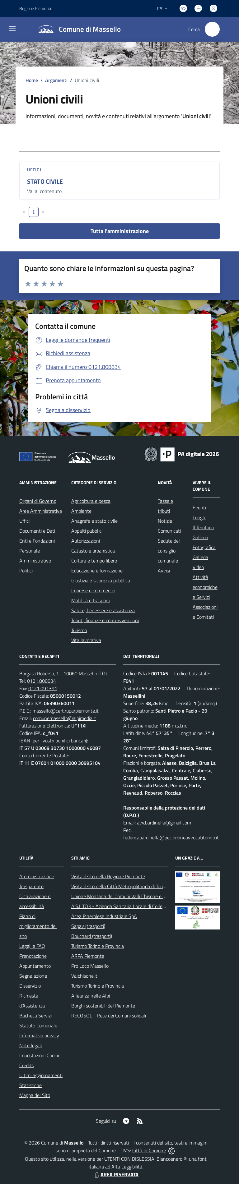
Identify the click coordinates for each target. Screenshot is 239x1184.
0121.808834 (41, 681)
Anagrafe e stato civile (94, 521)
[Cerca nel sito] (212, 29)
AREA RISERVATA (115, 1174)
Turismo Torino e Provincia (97, 946)
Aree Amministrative (40, 511)
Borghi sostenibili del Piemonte (103, 1005)
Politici (26, 570)
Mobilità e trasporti (90, 600)
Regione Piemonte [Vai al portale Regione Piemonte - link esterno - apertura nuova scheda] (35, 8)
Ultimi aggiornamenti (41, 1075)
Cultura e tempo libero (94, 560)
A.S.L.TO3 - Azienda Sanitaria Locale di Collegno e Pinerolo (131, 906)
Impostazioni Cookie (39, 1055)
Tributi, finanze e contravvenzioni (105, 620)
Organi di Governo (37, 501)
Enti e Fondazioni (37, 540)
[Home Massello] (77, 29)
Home (32, 80)
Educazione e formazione (97, 570)
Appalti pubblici (86, 531)
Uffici (34, 169)
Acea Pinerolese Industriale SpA (104, 916)
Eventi (199, 507)
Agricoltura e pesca (90, 501)
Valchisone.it (84, 976)
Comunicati (169, 531)
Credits (26, 1065)
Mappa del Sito (34, 1095)
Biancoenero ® (172, 1159)
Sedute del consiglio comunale (169, 550)
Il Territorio (203, 527)
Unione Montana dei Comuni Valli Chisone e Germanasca (130, 896)
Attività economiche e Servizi (205, 587)
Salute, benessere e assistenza (103, 610)
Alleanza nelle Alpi (90, 995)
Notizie (165, 521)
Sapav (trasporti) (88, 926)
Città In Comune (149, 1150)
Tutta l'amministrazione (120, 231)
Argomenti (56, 80)
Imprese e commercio (93, 590)
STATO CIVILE (45, 181)
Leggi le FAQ (32, 946)
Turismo (79, 630)
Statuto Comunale (38, 1025)
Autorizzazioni (85, 540)
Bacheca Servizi (35, 1015)
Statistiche (30, 1085)
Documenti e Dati (37, 531)
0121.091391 (42, 688)
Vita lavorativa (86, 640)
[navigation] (12, 28)
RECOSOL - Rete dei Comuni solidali (108, 1015)
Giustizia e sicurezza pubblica (100, 580)
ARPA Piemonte (87, 956)
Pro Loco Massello (90, 966)
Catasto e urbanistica (93, 550)
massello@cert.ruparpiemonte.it (65, 710)
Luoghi (199, 517)
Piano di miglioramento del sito (38, 926)
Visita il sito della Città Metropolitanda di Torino (119, 886)
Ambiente (81, 511)
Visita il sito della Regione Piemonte (108, 876)
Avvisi (164, 570)
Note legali (30, 1045)
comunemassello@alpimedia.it (64, 718)
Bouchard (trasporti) (91, 936)
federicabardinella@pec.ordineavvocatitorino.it (171, 837)
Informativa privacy (39, 1035)
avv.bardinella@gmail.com (164, 822)
